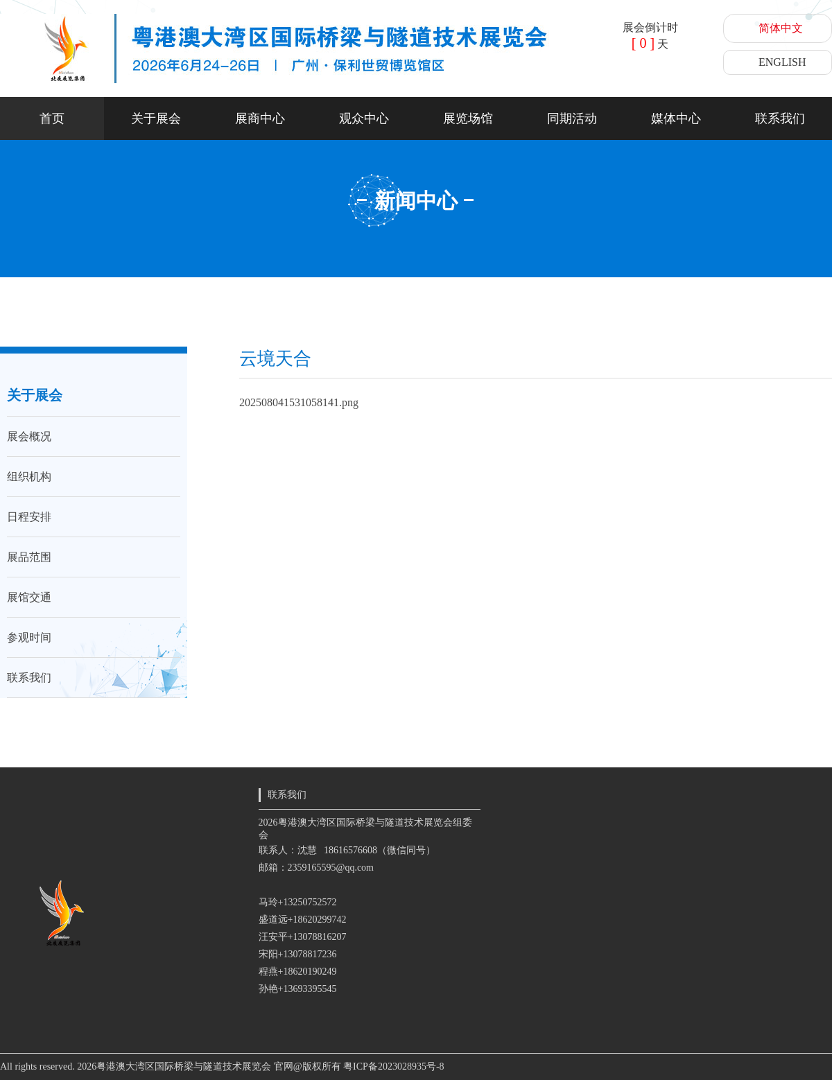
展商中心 (260, 118)
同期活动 (572, 118)
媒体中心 (676, 118)
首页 (52, 118)
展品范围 (29, 557)
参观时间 (29, 637)
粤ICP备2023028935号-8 (393, 1066)
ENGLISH (782, 62)
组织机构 (29, 476)
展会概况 (29, 436)
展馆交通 (29, 597)
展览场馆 (468, 118)
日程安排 (29, 517)
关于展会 (156, 118)
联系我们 (780, 118)
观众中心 (364, 118)
